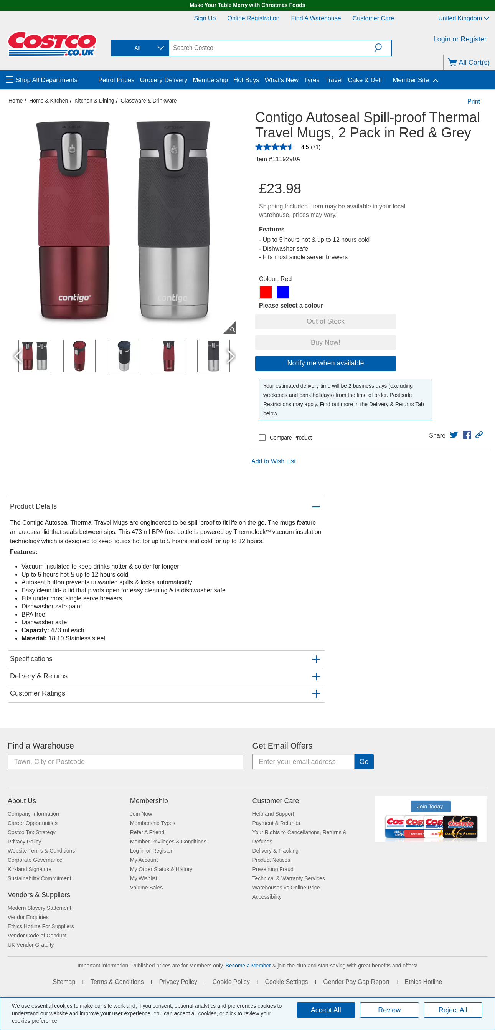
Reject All (453, 1010)
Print (473, 101)
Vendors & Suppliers (39, 895)
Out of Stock (326, 321)
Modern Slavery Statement (39, 908)
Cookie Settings (286, 982)
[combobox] (140, 48)
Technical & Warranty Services (288, 878)
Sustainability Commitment (39, 878)
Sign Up (205, 18)
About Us (22, 801)
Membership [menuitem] (210, 80)
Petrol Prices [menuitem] (116, 80)
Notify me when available (325, 363)
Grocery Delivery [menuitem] (163, 80)
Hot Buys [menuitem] (246, 80)
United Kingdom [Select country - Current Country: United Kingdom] (463, 18)
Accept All (326, 1010)
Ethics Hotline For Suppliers (41, 926)
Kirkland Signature (29, 869)
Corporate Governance (35, 860)
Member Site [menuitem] (411, 80)
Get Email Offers (282, 746)
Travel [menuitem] (334, 80)
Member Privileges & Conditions (168, 841)
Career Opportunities (33, 823)
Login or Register (460, 39)
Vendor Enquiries (28, 917)
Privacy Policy (24, 841)
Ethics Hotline (423, 982)
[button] (382, 48)
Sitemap (64, 982)
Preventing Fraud (273, 869)
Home (15, 101)
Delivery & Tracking (275, 851)
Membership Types (152, 823)
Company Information (33, 814)
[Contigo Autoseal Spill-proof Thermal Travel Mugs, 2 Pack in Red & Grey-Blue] (283, 292)
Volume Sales (146, 888)
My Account (144, 860)
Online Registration (253, 18)
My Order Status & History (161, 869)
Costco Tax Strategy (32, 832)
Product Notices (271, 860)
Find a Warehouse (316, 18)
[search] (271, 48)
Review (389, 1010)
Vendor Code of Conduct (37, 935)
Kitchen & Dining (94, 101)
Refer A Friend (147, 832)
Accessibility (267, 897)
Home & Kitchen (48, 101)
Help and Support (273, 814)
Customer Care (373, 18)
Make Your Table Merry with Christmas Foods (247, 5)
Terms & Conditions (117, 982)
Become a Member (248, 965)
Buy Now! (325, 342)
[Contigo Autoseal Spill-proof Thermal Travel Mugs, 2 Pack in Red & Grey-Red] (265, 292)
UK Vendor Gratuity (31, 945)
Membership (149, 801)
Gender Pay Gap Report (356, 982)
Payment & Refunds (276, 823)
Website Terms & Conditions (41, 851)
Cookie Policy (231, 982)
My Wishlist (143, 878)
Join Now (141, 814)
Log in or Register (151, 851)
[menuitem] (51, 79)
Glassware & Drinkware (148, 101)
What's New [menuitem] (282, 80)
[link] (454, 435)
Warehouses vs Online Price (286, 888)
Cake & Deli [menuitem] (364, 80)
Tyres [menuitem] (312, 80)
